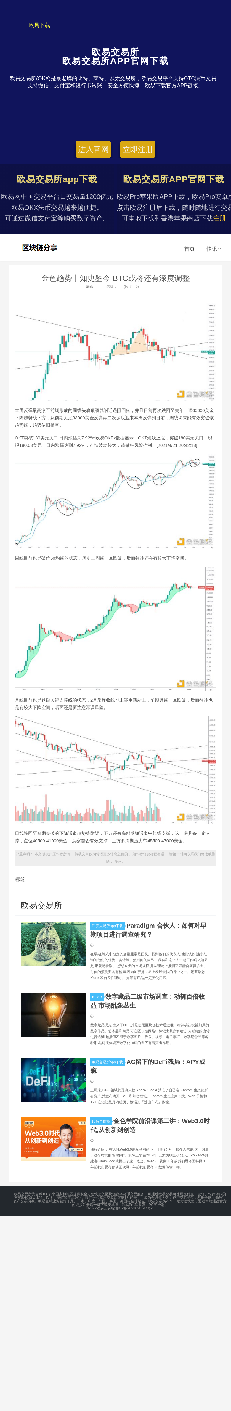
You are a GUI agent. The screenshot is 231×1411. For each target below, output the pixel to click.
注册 (219, 218)
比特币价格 (102, 1121)
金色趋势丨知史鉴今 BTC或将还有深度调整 (115, 278)
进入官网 (93, 149)
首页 (189, 249)
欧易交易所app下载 (108, 1062)
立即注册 (138, 149)
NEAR (98, 997)
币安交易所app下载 (108, 926)
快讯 (214, 249)
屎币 (89, 286)
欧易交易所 (40, 247)
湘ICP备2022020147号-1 (134, 1208)
